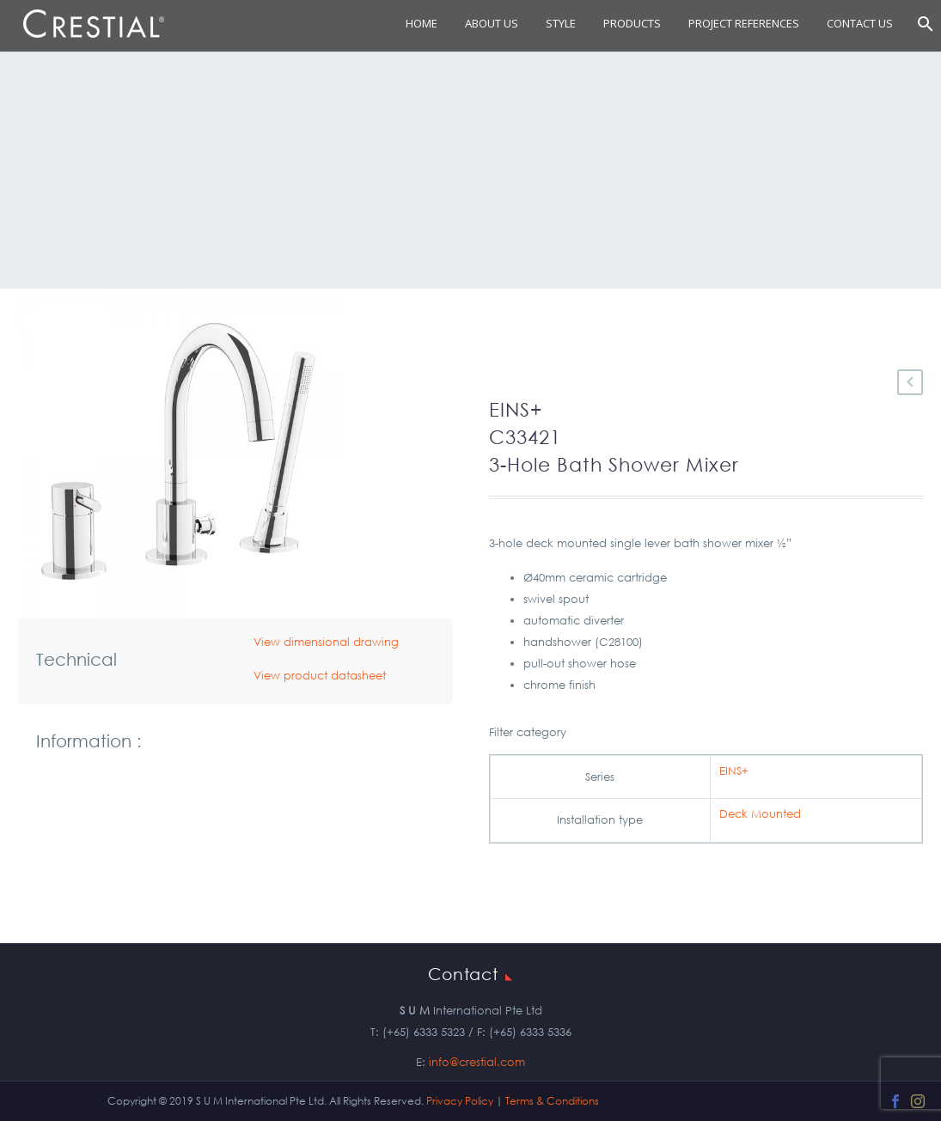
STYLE (561, 23)
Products (632, 23)
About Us (491, 23)
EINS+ (734, 771)
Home (421, 23)
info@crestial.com (477, 1062)
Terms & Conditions (552, 1101)
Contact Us (860, 23)
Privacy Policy (459, 1101)
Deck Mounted (760, 814)
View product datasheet (320, 675)
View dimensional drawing (326, 642)
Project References (743, 23)
